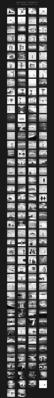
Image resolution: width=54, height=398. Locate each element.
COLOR (36, 4)
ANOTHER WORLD (24, 4)
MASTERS (31, 4)
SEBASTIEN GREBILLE (27, 2)
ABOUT (18, 4)
